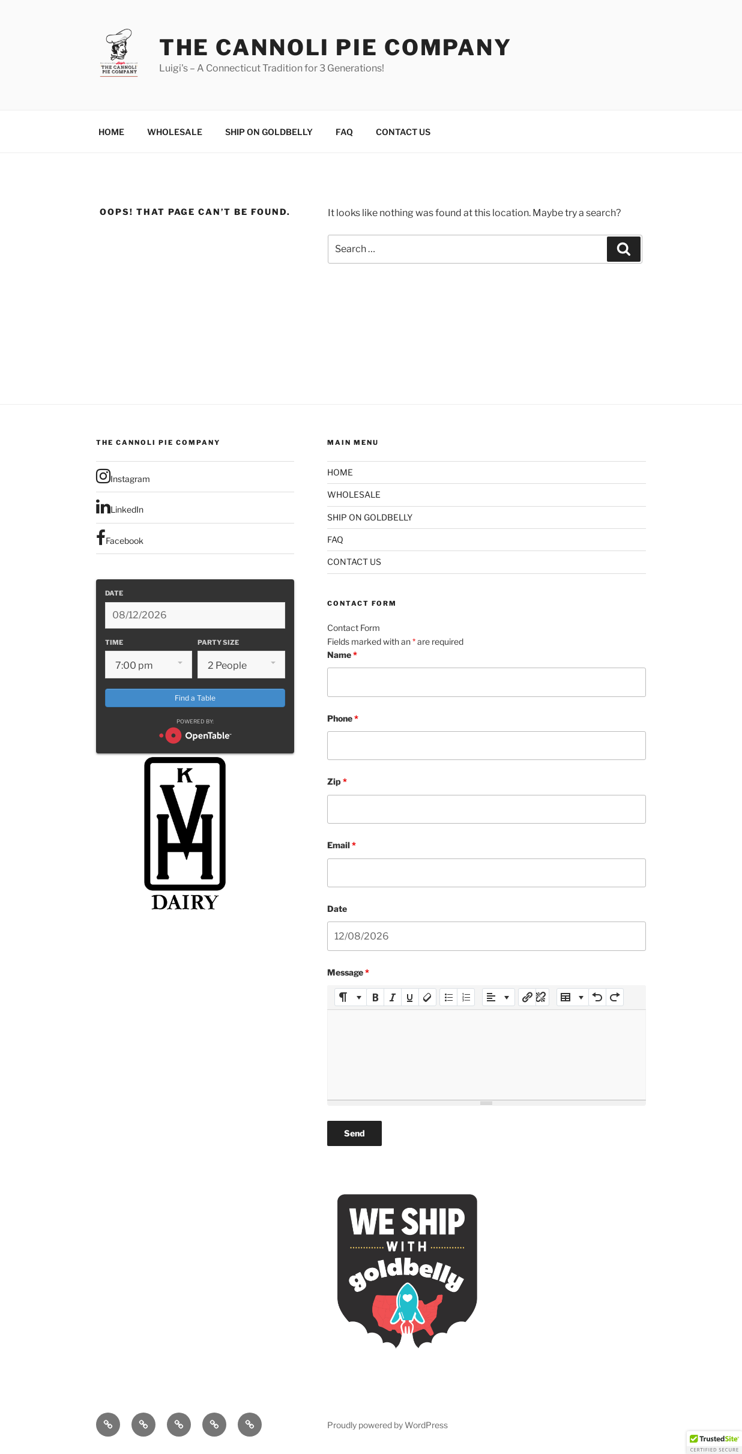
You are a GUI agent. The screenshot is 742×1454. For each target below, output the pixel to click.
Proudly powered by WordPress (387, 1425)
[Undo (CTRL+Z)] (597, 997)
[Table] (573, 997)
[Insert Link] (527, 997)
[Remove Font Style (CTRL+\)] (427, 997)
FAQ (344, 132)
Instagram (123, 476)
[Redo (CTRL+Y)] (615, 997)
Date (114, 593)
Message (348, 972)
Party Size (218, 642)
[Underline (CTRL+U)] (410, 997)
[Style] (350, 997)
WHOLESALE (174, 132)
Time (114, 642)
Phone (342, 718)
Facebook (119, 537)
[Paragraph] (498, 997)
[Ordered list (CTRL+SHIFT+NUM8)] (466, 997)
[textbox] (486, 1055)
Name (342, 655)
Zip (337, 781)
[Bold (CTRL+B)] (375, 997)
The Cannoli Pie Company (335, 47)
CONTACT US (403, 132)
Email (341, 845)
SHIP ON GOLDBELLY (269, 132)
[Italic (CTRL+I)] (393, 997)
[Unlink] (540, 997)
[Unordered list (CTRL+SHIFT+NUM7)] (448, 997)
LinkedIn (119, 506)
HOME (111, 132)
